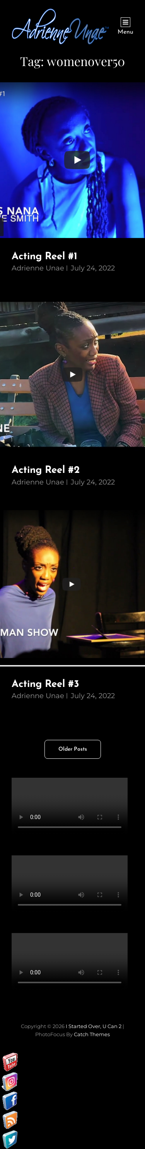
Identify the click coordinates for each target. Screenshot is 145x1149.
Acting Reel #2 (46, 470)
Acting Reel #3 (45, 684)
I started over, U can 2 (93, 1026)
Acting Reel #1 (44, 257)
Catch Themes (92, 1034)
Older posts (72, 749)
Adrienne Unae (38, 268)
